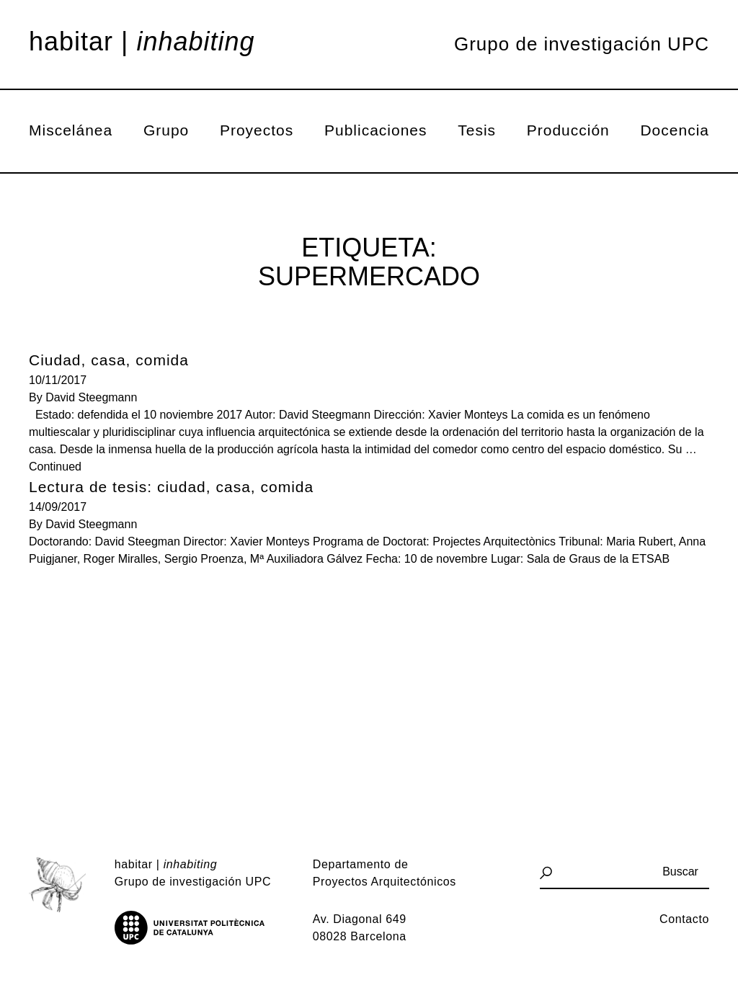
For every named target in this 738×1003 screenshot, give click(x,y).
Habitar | (142, 42)
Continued (55, 466)
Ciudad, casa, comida (109, 360)
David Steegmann (91, 397)
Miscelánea (70, 130)
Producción (568, 130)
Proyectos (256, 130)
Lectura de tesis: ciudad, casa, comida (171, 486)
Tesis (477, 130)
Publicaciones (375, 130)
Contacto (684, 919)
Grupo (166, 130)
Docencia (674, 130)
